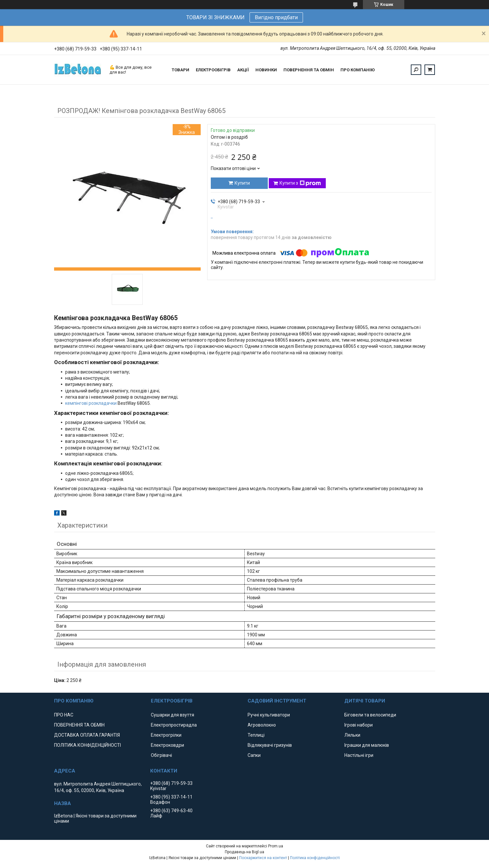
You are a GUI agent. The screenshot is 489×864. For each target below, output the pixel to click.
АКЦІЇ (243, 69)
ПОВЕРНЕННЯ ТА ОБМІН (308, 69)
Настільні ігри (358, 755)
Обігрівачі (161, 755)
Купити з (300, 183)
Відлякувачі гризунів (270, 745)
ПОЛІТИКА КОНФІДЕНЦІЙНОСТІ (87, 745)
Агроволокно (262, 725)
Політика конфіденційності (315, 858)
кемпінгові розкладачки (91, 403)
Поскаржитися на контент (263, 858)
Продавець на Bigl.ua (244, 852)
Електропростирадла (174, 725)
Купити (242, 183)
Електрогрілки (166, 735)
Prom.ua (275, 846)
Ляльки (352, 735)
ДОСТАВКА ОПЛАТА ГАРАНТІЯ (87, 735)
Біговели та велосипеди (370, 714)
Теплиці (256, 735)
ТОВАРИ (180, 69)
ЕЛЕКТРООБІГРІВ (213, 69)
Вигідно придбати (276, 17)
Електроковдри (167, 745)
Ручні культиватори (269, 714)
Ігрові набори (358, 725)
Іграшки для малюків (366, 745)
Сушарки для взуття (172, 714)
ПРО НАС (63, 714)
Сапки (254, 755)
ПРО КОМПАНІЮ (357, 69)
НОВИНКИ (266, 69)
